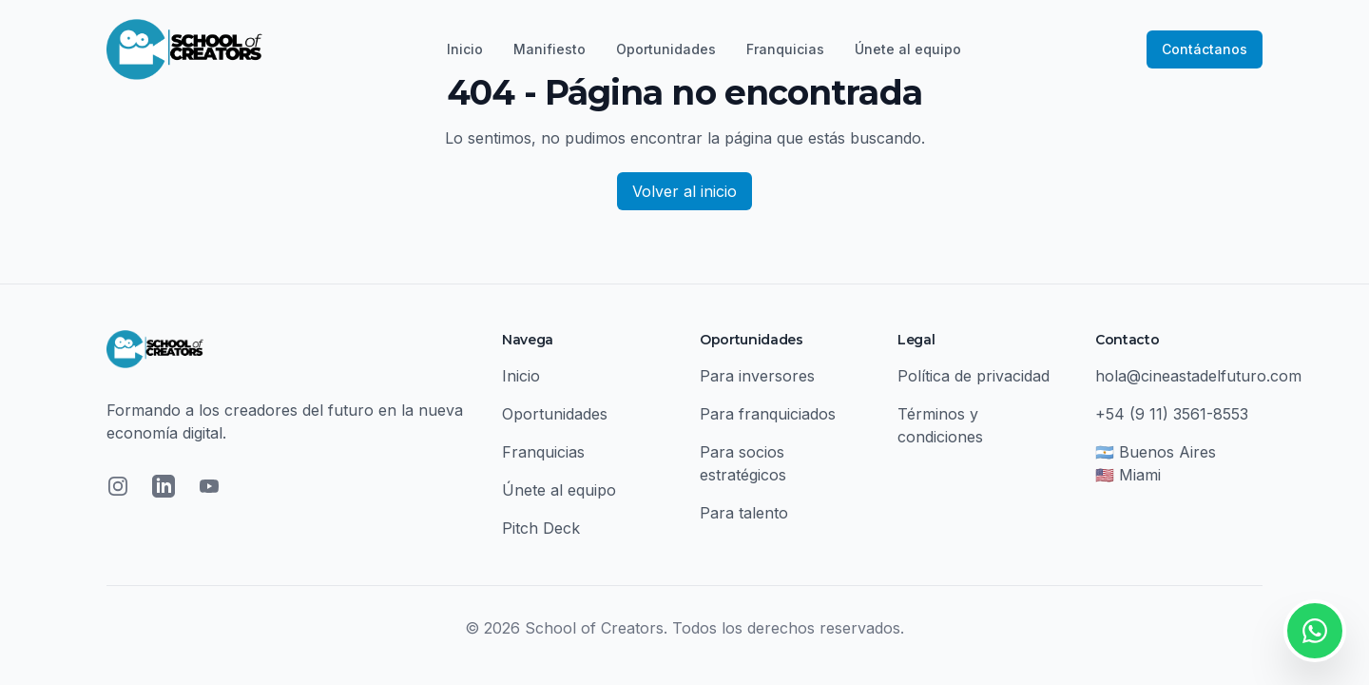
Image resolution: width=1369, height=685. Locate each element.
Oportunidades (666, 49)
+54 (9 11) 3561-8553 (1171, 413)
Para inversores (757, 375)
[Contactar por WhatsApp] (1314, 630)
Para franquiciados (768, 413)
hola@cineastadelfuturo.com (1198, 375)
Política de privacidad (973, 375)
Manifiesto (549, 49)
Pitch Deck (541, 528)
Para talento (744, 512)
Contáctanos (1204, 49)
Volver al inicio (684, 191)
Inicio (465, 49)
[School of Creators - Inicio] (184, 49)
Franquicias (785, 49)
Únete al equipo (908, 49)
